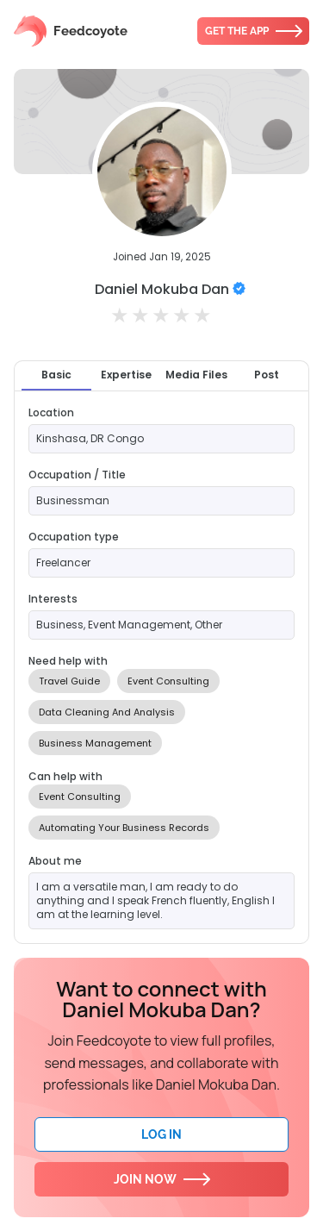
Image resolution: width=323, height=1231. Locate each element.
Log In (161, 1134)
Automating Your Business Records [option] (124, 827)
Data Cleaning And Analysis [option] (106, 712)
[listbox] (161, 712)
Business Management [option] (95, 743)
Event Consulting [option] (168, 681)
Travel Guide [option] (69, 681)
